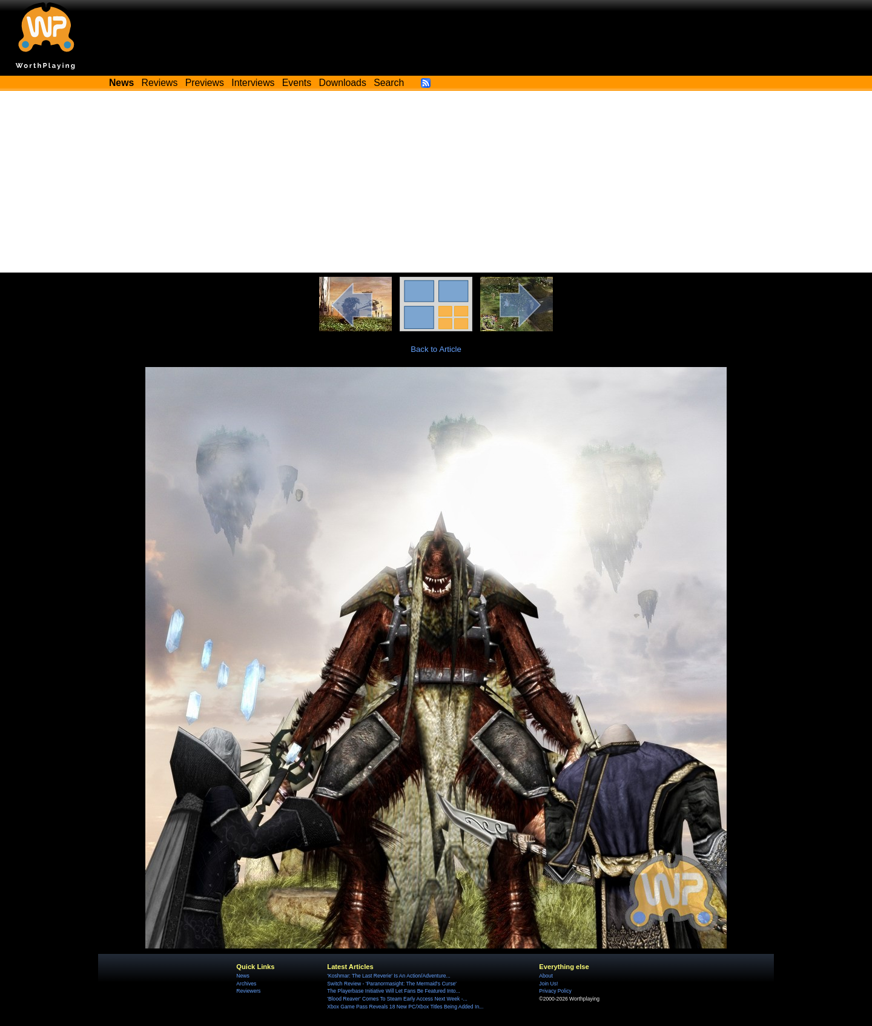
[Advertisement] (436, 181)
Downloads (342, 83)
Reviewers (248, 991)
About (545, 976)
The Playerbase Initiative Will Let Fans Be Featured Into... (393, 991)
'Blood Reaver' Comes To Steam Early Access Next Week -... (397, 999)
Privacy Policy (555, 991)
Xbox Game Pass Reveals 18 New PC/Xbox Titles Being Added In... (405, 1007)
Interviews (252, 83)
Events (296, 83)
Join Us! (548, 984)
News (242, 976)
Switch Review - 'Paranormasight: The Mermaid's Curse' (392, 984)
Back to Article (436, 349)
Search (389, 83)
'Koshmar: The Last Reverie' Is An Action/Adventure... (388, 976)
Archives (246, 984)
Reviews (160, 83)
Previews (204, 83)
